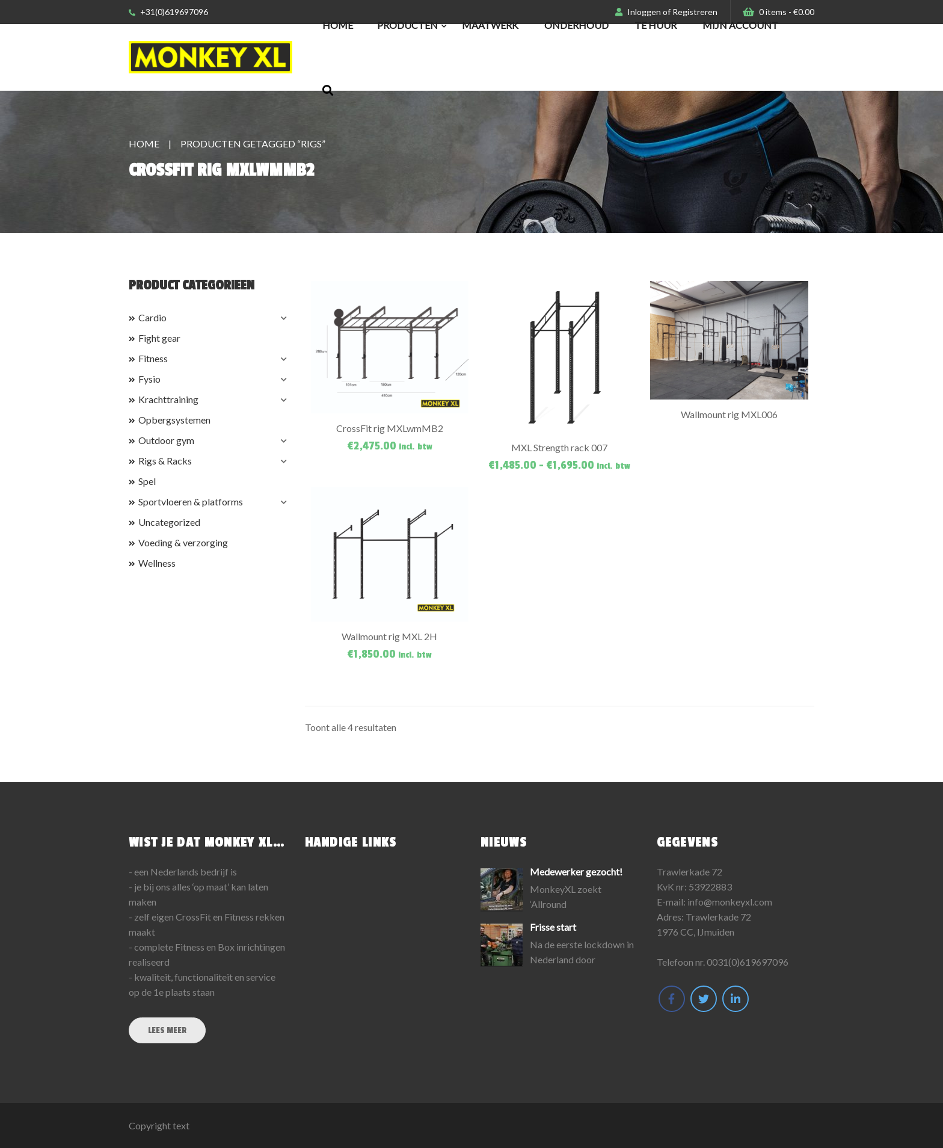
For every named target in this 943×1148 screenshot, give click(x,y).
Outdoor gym (166, 440)
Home (337, 25)
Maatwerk (490, 25)
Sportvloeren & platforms (190, 501)
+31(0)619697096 (168, 12)
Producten (407, 25)
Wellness (157, 563)
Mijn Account (740, 25)
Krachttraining (168, 399)
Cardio (152, 317)
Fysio (149, 378)
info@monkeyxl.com (729, 901)
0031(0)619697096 (747, 961)
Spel (147, 481)
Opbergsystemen (174, 419)
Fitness (153, 358)
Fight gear (159, 338)
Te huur (655, 25)
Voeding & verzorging (183, 542)
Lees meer (167, 1030)
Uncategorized (169, 522)
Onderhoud (576, 25)
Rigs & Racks (165, 460)
